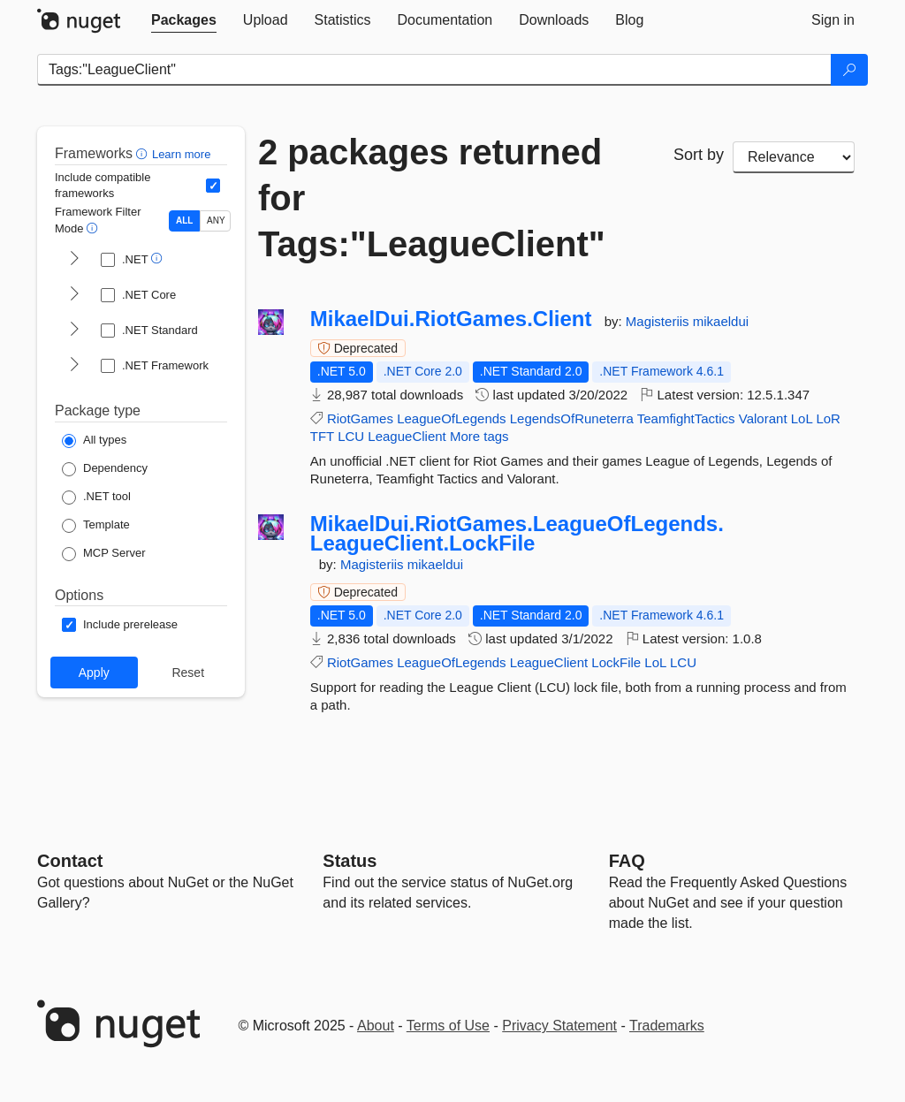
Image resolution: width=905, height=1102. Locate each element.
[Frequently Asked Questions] (627, 860)
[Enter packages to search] (434, 70)
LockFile (616, 662)
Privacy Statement (559, 1025)
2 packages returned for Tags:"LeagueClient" (431, 198)
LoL (801, 418)
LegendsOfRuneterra (572, 418)
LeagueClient (406, 436)
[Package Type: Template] (96, 526)
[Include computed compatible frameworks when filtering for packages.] (213, 185)
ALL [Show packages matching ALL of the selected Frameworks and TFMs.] (184, 220)
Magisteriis (659, 321)
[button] (143, 153)
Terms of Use (448, 1025)
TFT (322, 436)
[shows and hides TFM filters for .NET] (74, 259)
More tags (479, 436)
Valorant (763, 418)
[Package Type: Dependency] (105, 469)
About (375, 1025)
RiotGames (360, 418)
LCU (351, 436)
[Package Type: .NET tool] (96, 497)
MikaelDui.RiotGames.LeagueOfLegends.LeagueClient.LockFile (517, 533)
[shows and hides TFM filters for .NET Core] (74, 295)
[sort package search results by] (794, 157)
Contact (70, 860)
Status (349, 860)
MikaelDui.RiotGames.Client (451, 319)
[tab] (184, 20)
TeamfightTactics (686, 418)
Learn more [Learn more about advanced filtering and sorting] (181, 154)
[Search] (849, 70)
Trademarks (666, 1025)
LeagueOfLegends (451, 418)
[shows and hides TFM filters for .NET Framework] (74, 366)
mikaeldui (721, 321)
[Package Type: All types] (94, 441)
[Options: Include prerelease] (120, 625)
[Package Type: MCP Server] (104, 554)
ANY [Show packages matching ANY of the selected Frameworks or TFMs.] (216, 220)
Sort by (698, 154)
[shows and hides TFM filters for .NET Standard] (74, 330)
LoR (828, 418)
